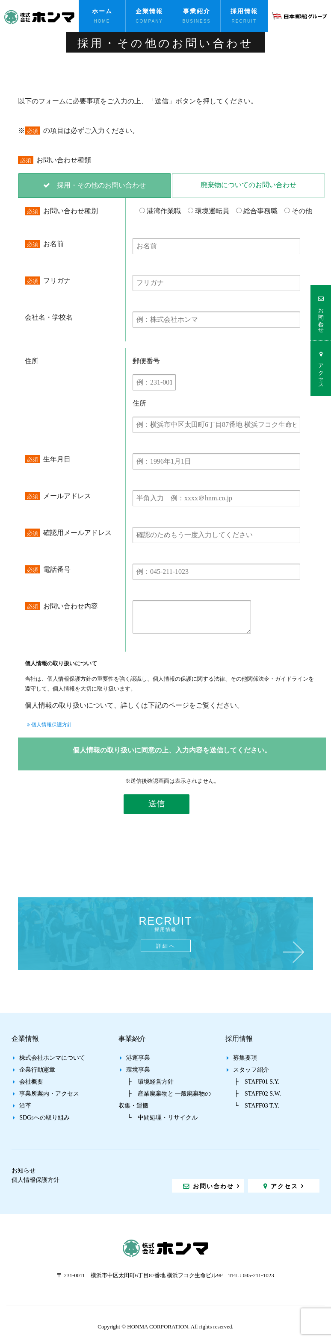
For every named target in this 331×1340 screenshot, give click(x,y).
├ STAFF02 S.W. (257, 1093)
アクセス (321, 372)
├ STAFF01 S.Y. (256, 1081)
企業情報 (149, 11)
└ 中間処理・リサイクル (162, 1117)
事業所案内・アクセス (49, 1093)
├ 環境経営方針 (150, 1081)
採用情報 (244, 11)
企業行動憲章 (37, 1070)
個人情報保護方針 (49, 725)
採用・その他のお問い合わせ (101, 185)
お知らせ (23, 1170)
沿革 (25, 1105)
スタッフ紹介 (251, 1070)
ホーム (102, 11)
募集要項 (245, 1058)
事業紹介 (196, 11)
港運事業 (138, 1058)
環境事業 (138, 1070)
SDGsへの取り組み (44, 1117)
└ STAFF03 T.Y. (256, 1105)
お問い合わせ (321, 316)
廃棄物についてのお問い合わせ (248, 184)
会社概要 (31, 1081)
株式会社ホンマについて (52, 1058)
